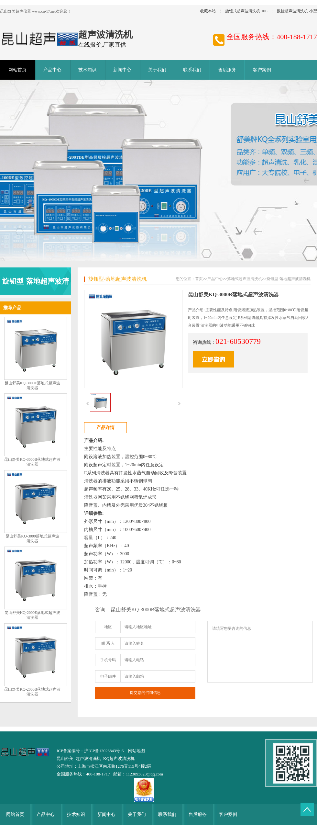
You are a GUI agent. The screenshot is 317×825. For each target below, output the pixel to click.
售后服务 (227, 69)
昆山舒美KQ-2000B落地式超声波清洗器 (32, 691)
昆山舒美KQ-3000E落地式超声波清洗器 (32, 385)
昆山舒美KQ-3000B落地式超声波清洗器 (32, 462)
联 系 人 (108, 643)
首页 (199, 279)
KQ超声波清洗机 (119, 758)
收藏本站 (208, 11)
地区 (108, 627)
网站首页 (17, 69)
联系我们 (192, 69)
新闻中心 (122, 69)
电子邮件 (108, 676)
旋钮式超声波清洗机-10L (246, 11)
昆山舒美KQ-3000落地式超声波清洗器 (32, 538)
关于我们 (157, 69)
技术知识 (87, 69)
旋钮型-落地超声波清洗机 (117, 279)
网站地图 (136, 750)
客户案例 (262, 69)
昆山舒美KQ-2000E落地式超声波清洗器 (32, 615)
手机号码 (108, 660)
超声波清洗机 (88, 758)
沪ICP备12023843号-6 (104, 750)
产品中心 (52, 69)
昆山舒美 (65, 758)
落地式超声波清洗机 (244, 279)
